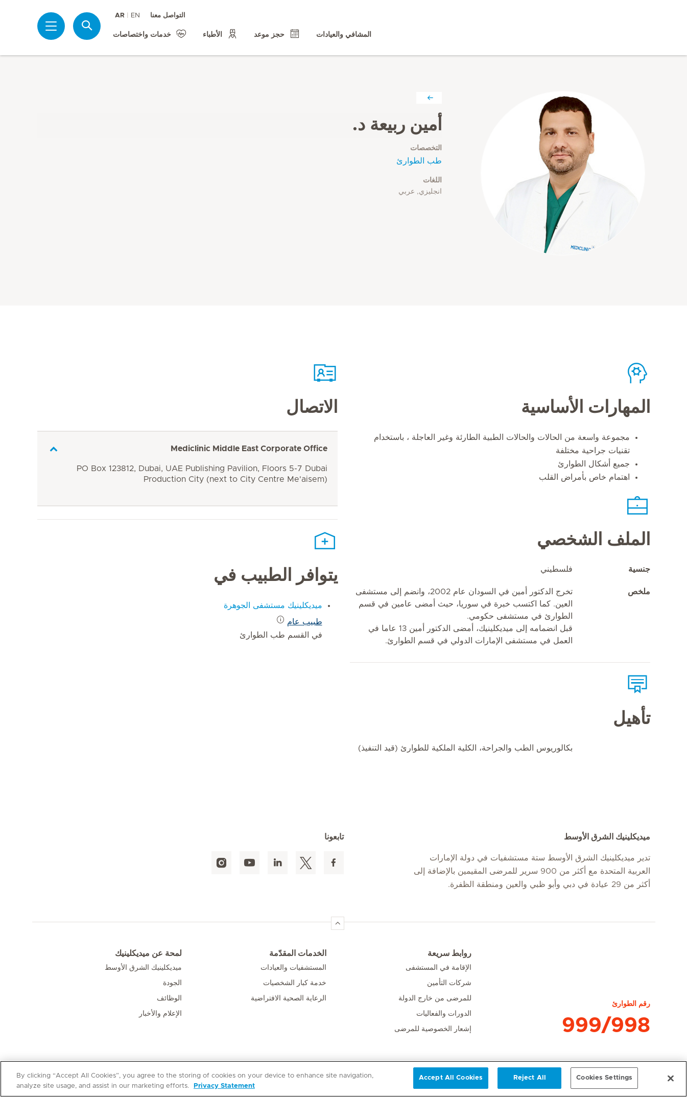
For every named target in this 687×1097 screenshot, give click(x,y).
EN (135, 15)
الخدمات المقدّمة (297, 953)
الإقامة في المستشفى (438, 967)
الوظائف (169, 998)
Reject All (529, 1078)
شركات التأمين (449, 983)
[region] (343, 1079)
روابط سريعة (449, 953)
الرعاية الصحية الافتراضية (288, 998)
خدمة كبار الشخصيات (294, 983)
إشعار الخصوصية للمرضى (432, 1029)
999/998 (606, 1025)
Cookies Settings (604, 1078)
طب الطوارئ (419, 161)
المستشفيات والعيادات (293, 967)
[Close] (670, 1078)
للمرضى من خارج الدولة (434, 998)
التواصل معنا (167, 15)
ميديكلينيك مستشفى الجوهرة (273, 605)
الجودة (172, 983)
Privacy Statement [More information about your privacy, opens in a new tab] (224, 1086)
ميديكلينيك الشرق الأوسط (143, 967)
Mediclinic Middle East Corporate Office (249, 449)
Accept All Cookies (451, 1078)
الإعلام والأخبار (160, 1013)
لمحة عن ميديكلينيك (148, 953)
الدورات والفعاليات (443, 1013)
